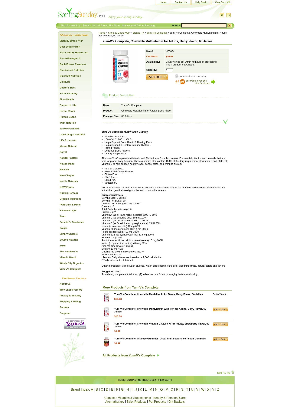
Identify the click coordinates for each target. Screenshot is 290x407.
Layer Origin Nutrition (72, 134)
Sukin (63, 245)
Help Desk (200, 2)
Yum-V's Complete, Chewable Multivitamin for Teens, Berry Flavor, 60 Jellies (158, 294)
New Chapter (67, 175)
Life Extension (68, 140)
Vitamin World (68, 257)
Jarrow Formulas (70, 128)
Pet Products (157, 401)
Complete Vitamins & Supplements (127, 397)
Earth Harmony (68, 93)
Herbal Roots (67, 111)
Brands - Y (138, 32)
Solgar (63, 228)
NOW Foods (67, 187)
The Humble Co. (69, 251)
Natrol (63, 152)
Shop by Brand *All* (119, 32)
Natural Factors (69, 157)
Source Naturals (69, 239)
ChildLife (65, 81)
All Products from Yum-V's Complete (131, 355)
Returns (64, 307)
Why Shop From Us (71, 289)
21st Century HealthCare (74, 52)
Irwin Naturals (68, 122)
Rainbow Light (68, 210)
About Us (65, 283)
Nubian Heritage (69, 193)
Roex (63, 216)
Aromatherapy (114, 401)
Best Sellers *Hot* (70, 46)
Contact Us (181, 2)
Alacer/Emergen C (70, 58)
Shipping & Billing (70, 301)
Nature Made (67, 163)
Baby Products (136, 401)
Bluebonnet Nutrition (72, 70)
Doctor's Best (68, 87)
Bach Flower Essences (73, 64)
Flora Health (67, 99)
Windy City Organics (72, 263)
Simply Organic (69, 233)
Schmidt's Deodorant (72, 222)
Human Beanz (68, 116)
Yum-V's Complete (157, 32)
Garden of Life (68, 105)
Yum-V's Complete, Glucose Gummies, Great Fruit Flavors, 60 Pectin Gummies (160, 338)
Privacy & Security (70, 295)
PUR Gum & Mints (70, 204)
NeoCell (64, 169)
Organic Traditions (70, 198)
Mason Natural (68, 146)
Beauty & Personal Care (169, 397)
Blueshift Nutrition (70, 76)
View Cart (220, 2)
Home (163, 2)
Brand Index (80, 389)
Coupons (65, 313)
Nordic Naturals (69, 181)
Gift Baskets (176, 401)
